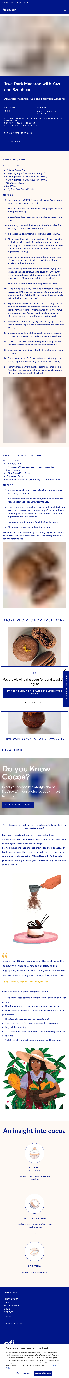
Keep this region (34, 703)
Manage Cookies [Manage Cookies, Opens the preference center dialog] (23, 1373)
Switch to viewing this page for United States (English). (34, 692)
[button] (15, 3)
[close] (64, 670)
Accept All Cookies (43, 1373)
